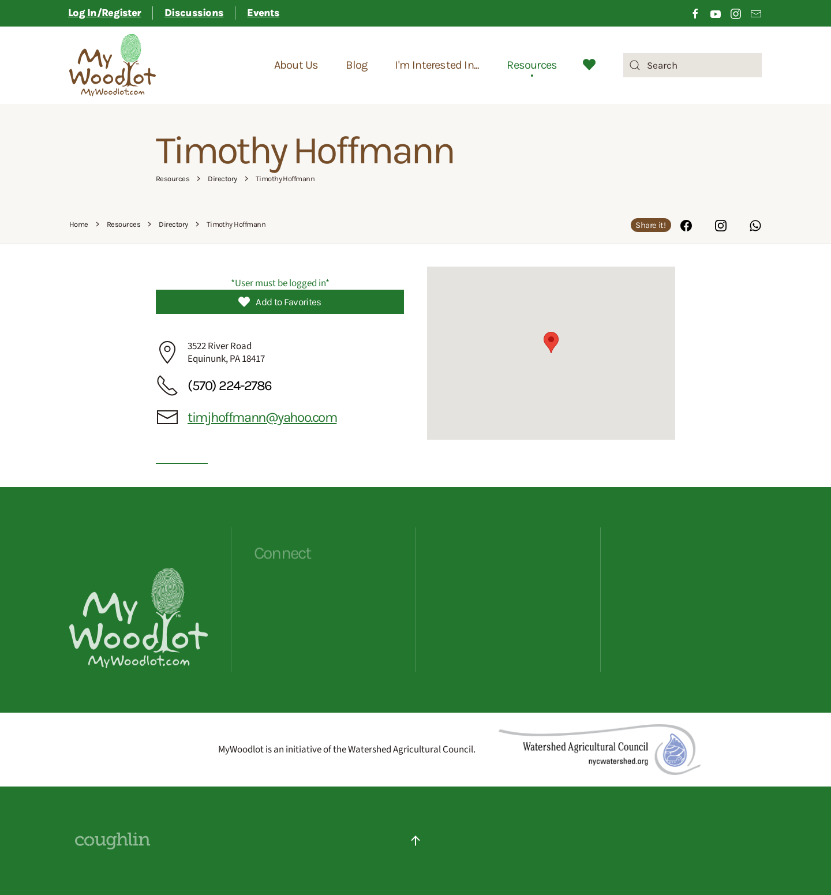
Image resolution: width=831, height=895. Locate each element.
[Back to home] (112, 65)
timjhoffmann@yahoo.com (262, 417)
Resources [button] (532, 65)
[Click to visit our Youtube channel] (715, 13)
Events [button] (263, 12)
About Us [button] (296, 65)
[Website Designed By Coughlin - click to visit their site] (112, 840)
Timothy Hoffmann (305, 150)
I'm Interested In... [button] (437, 65)
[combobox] (692, 65)
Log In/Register (104, 12)
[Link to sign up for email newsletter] (756, 13)
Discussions (193, 12)
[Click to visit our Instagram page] (736, 13)
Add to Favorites (279, 302)
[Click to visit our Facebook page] (695, 13)
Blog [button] (356, 65)
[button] (551, 342)
